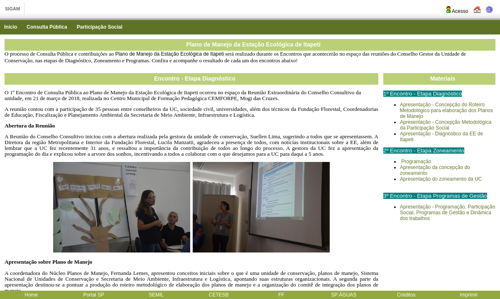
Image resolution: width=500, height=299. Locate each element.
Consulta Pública (47, 27)
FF (281, 295)
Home (31, 295)
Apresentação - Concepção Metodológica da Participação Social (445, 125)
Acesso (456, 11)
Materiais (443, 78)
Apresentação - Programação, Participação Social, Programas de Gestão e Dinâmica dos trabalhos (447, 212)
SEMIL (156, 295)
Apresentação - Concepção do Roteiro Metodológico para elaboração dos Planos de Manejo (446, 110)
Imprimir (469, 295)
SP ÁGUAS (343, 295)
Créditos (406, 295)
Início (10, 27)
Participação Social (100, 27)
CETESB (219, 295)
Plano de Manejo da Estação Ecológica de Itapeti (253, 44)
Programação (415, 161)
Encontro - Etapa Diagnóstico (194, 78)
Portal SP (93, 295)
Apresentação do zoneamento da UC (441, 179)
